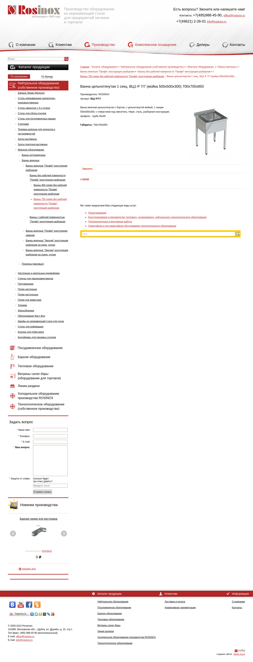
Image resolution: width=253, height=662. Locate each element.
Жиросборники (26, 310)
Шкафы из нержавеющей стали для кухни (41, 321)
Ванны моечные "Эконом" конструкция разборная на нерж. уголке (47, 242)
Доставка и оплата (175, 601)
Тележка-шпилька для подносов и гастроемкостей (36, 131)
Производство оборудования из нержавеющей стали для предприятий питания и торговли (61, 13)
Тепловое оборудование (110, 619)
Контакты (237, 607)
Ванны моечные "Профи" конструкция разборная (46, 168)
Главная (84, 66)
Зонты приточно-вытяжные (32, 144)
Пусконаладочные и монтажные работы (110, 221)
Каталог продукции (34, 67)
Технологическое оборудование (114, 643)
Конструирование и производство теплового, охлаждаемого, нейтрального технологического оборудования (147, 217)
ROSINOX (47, 551)
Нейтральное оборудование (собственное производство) (152, 66)
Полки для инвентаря (29, 300)
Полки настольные (28, 294)
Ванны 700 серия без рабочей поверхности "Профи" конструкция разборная (50, 203)
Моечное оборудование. (31, 149)
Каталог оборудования (104, 66)
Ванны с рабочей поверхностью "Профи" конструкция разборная (47, 219)
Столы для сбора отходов (32, 113)
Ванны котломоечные (33, 155)
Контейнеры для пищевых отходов (37, 337)
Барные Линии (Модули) (31, 93)
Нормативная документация (180, 607)
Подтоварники (25, 284)
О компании (238, 601)
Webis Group (239, 654)
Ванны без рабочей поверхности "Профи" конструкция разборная (48, 177)
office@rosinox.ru (234, 15)
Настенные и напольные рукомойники (39, 273)
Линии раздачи (105, 631)
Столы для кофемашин (30, 326)
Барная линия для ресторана (38, 518)
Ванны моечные (30, 160)
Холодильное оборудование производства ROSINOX (126, 637)
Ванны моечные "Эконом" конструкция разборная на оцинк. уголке (47, 252)
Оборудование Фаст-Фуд (31, 316)
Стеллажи (23, 124)
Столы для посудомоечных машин (37, 118)
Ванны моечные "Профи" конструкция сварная (46, 233)
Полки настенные (27, 289)
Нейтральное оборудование (112, 601)
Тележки (22, 305)
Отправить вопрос (42, 492)
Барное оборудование (109, 613)
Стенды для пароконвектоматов (35, 278)
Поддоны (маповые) (33, 264)
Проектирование (97, 212)
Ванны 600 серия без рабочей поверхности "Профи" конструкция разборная (50, 189)
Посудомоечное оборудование (114, 607)
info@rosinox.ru (216, 21)
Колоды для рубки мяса (31, 332)
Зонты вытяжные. (27, 139)
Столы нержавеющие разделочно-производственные (37, 100)
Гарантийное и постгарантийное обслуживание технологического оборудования (132, 226)
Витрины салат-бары (108, 625)
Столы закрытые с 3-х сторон (34, 108)
